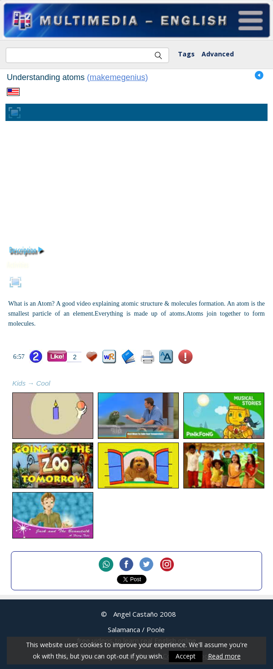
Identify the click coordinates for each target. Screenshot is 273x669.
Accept (186, 656)
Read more (224, 656)
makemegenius (117, 77)
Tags (186, 54)
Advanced (218, 54)
